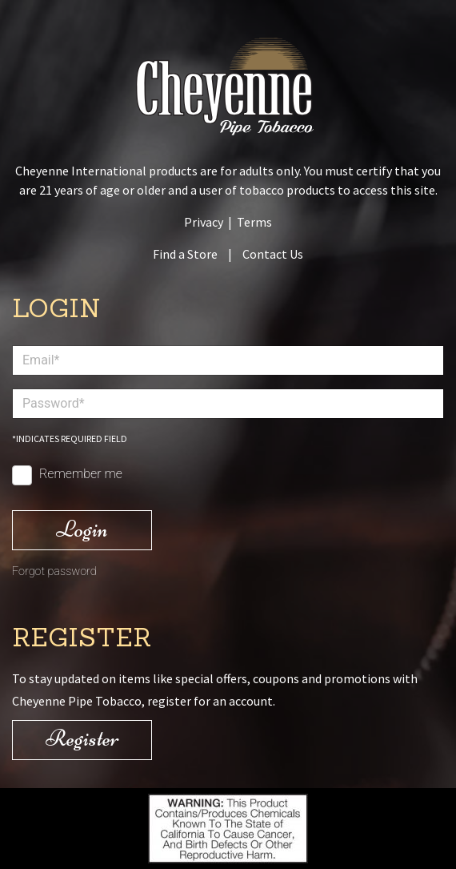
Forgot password (54, 571)
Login (82, 529)
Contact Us (272, 254)
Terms (254, 222)
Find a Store (185, 254)
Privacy (203, 222)
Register (82, 738)
